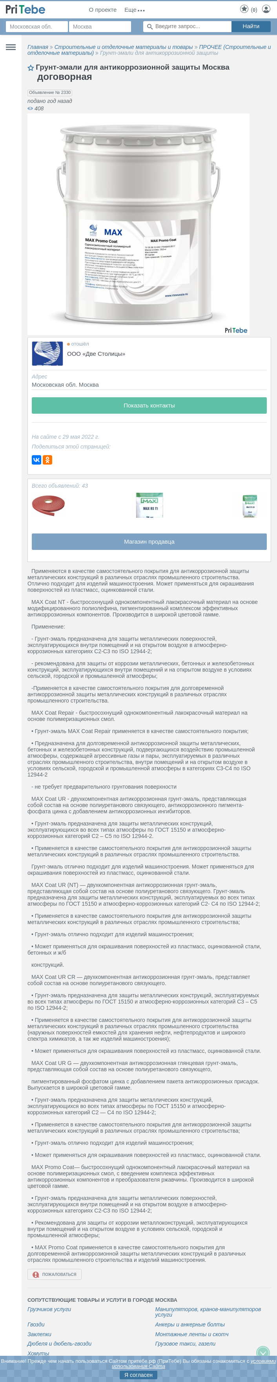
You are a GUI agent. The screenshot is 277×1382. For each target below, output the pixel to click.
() (248, 9)
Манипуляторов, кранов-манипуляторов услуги (208, 1312)
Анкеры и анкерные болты (190, 1325)
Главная (37, 47)
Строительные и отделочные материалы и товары (124, 47)
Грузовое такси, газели (185, 1344)
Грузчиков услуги (49, 1309)
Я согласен (138, 1375)
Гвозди (36, 1325)
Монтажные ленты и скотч (192, 1334)
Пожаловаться (55, 1275)
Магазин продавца (149, 541)
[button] (242, 120)
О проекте (103, 10)
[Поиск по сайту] (187, 26)
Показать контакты (149, 405)
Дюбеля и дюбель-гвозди (59, 1344)
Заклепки (39, 1334)
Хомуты (38, 1354)
